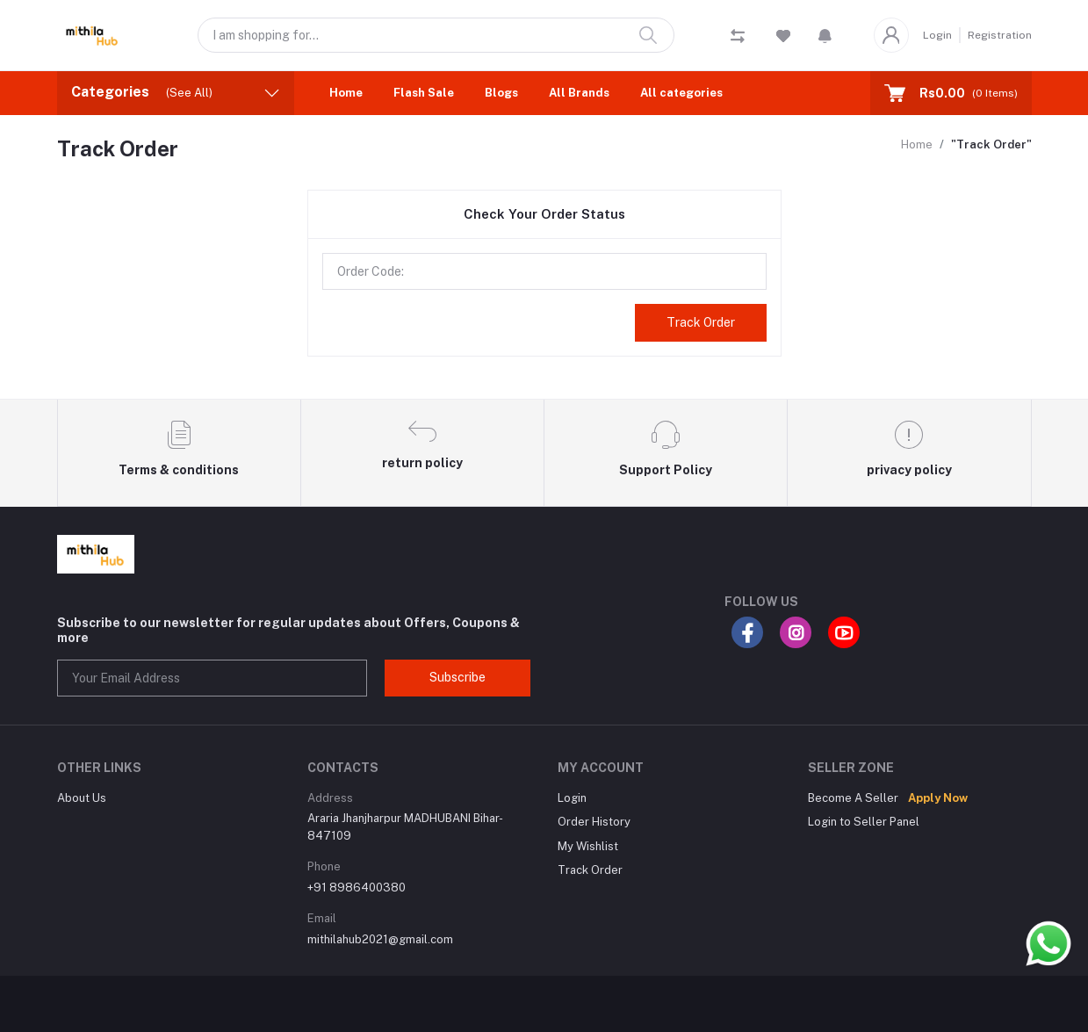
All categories (681, 92)
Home (346, 92)
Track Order (700, 322)
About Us (81, 798)
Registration (1000, 35)
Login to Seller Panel (863, 821)
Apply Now (938, 798)
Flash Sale (423, 92)
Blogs (501, 92)
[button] (825, 35)
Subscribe (457, 677)
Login (937, 35)
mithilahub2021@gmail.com (380, 939)
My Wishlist (588, 846)
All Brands (579, 92)
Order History (594, 821)
